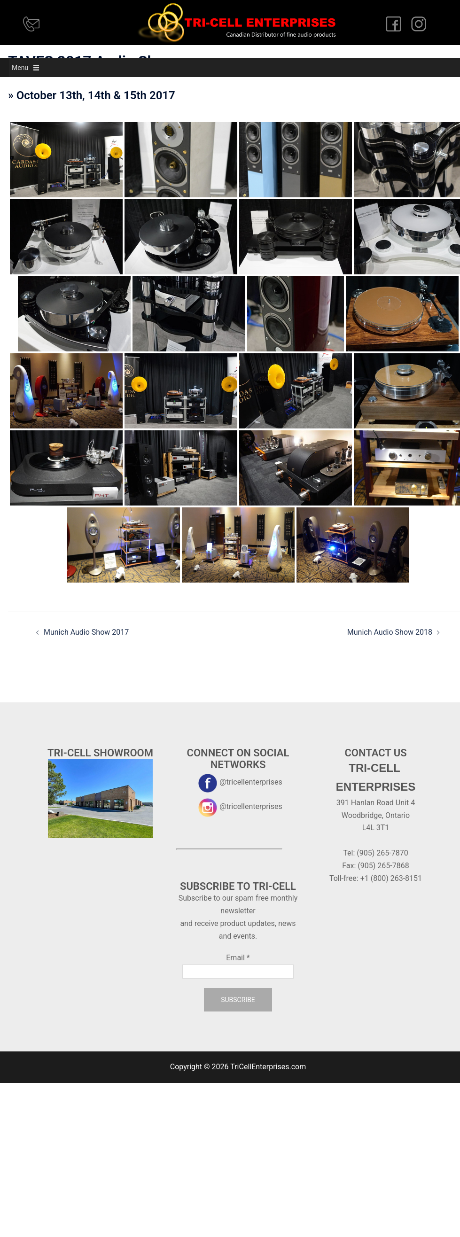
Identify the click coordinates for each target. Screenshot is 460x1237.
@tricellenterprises (238, 782)
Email (237, 957)
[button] (20, 67)
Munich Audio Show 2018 (389, 632)
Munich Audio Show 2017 (86, 632)
